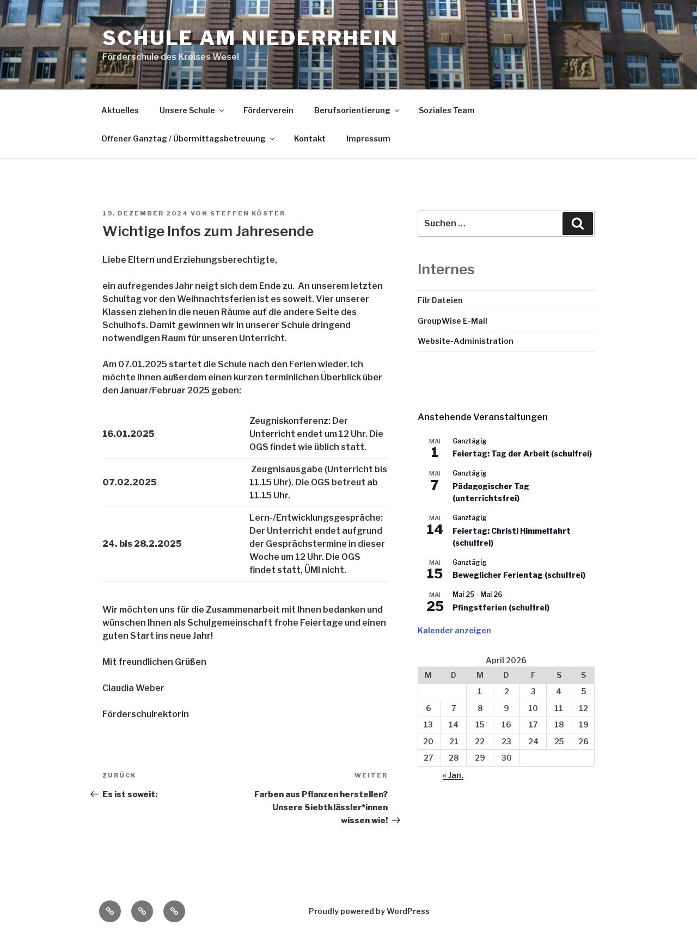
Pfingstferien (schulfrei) (501, 607)
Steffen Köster (247, 213)
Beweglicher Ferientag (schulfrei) (519, 574)
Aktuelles (120, 110)
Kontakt (310, 138)
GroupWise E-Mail (452, 320)
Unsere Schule (192, 110)
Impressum (368, 138)
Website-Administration (465, 340)
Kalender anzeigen (454, 630)
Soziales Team (447, 110)
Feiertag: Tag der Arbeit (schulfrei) (522, 453)
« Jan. (453, 775)
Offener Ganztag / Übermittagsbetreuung (188, 138)
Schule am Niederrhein (250, 38)
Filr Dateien (440, 300)
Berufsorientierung (357, 110)
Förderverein (268, 110)
